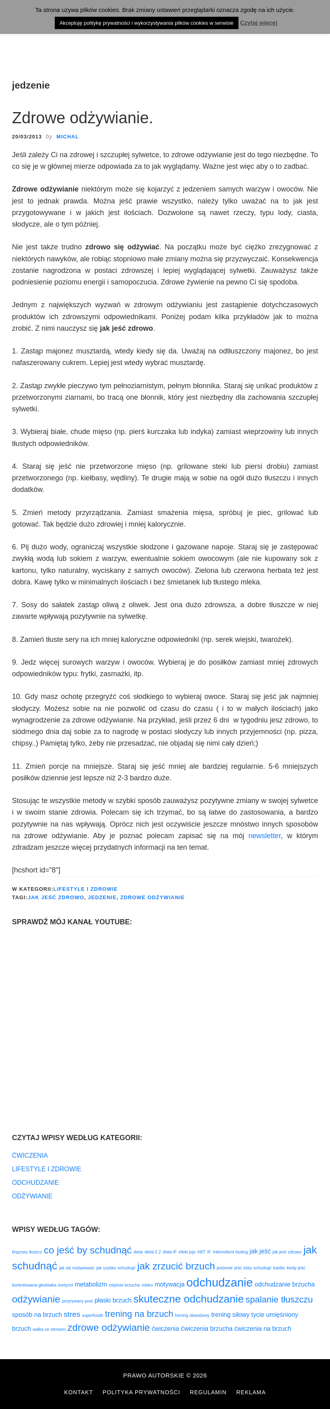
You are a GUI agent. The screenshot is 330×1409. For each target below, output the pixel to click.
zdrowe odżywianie (152, 897)
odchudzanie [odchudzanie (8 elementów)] (220, 1282)
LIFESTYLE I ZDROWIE (85, 889)
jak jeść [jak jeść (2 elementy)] (260, 1251)
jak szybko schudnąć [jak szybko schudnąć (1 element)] (115, 1267)
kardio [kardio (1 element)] (279, 1267)
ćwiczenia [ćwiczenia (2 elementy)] (165, 1328)
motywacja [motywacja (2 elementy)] (170, 1284)
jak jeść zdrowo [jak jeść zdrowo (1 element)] (287, 1251)
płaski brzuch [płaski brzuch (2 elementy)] (113, 1300)
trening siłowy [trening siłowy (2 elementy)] (230, 1314)
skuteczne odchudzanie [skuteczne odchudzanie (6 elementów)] (188, 1299)
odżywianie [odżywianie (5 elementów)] (36, 1299)
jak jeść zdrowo (56, 897)
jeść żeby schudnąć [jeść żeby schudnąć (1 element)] (253, 1267)
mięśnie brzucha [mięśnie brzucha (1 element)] (124, 1285)
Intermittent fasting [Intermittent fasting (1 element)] (230, 1251)
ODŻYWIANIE (32, 1196)
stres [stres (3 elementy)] (72, 1314)
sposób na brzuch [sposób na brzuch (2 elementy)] (37, 1314)
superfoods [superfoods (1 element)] (92, 1315)
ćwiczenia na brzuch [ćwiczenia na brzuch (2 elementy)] (263, 1328)
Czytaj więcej (258, 22)
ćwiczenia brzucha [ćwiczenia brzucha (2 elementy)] (207, 1328)
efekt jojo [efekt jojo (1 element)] (187, 1251)
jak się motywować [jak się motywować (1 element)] (77, 1267)
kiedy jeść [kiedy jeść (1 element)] (296, 1267)
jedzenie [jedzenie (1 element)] (225, 1267)
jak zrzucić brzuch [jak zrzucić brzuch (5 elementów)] (176, 1266)
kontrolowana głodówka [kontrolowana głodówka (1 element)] (34, 1285)
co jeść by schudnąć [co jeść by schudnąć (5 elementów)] (88, 1250)
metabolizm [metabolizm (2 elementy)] (91, 1284)
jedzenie (102, 897)
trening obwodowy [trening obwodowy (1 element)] (192, 1315)
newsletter (264, 836)
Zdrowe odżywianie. (82, 117)
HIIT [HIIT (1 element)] (201, 1251)
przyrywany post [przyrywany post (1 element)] (77, 1300)
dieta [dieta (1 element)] (138, 1251)
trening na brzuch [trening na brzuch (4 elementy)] (139, 1314)
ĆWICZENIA (30, 1155)
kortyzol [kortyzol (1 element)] (65, 1285)
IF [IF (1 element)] (209, 1251)
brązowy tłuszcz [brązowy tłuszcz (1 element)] (27, 1251)
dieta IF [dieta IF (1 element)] (170, 1251)
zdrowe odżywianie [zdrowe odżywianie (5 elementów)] (109, 1327)
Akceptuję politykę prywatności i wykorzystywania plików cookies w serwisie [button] (147, 23)
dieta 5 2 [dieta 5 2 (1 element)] (153, 1251)
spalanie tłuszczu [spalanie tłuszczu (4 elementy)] (279, 1299)
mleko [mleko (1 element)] (147, 1285)
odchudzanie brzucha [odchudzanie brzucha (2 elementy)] (284, 1284)
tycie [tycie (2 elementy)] (257, 1314)
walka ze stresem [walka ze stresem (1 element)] (49, 1329)
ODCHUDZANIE (35, 1182)
